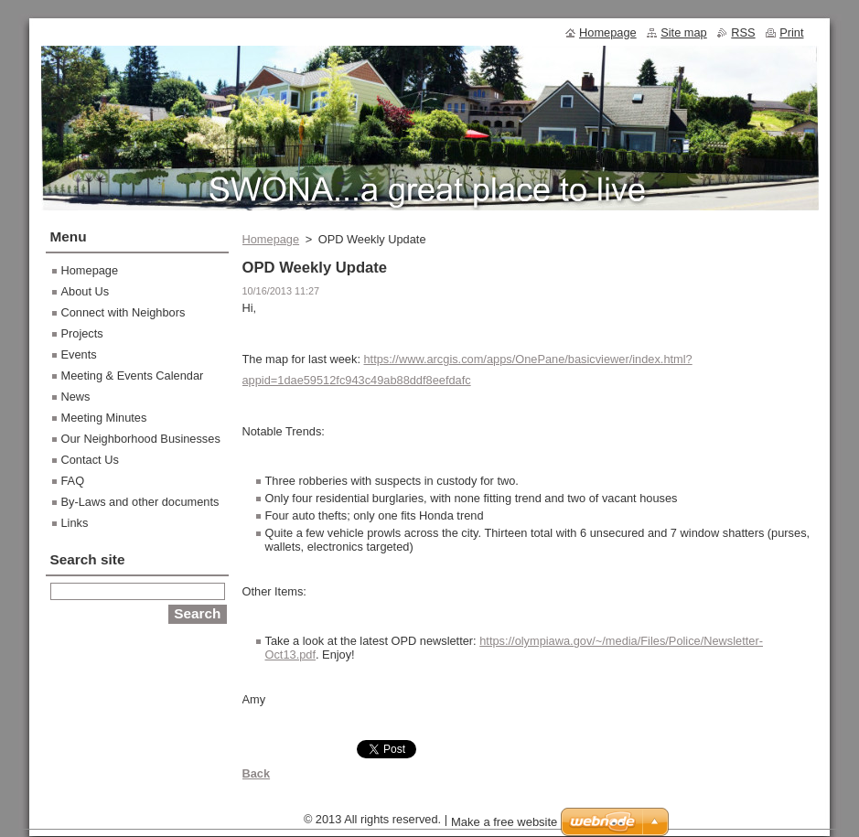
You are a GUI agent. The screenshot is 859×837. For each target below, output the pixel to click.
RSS (743, 32)
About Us (85, 291)
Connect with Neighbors (123, 312)
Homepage (271, 239)
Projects (82, 333)
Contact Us (90, 460)
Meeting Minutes (104, 417)
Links (75, 523)
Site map (683, 32)
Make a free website (504, 826)
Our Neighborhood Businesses (140, 438)
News (76, 396)
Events (79, 354)
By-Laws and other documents (140, 502)
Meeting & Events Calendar (132, 375)
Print (791, 32)
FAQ (73, 481)
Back (256, 773)
